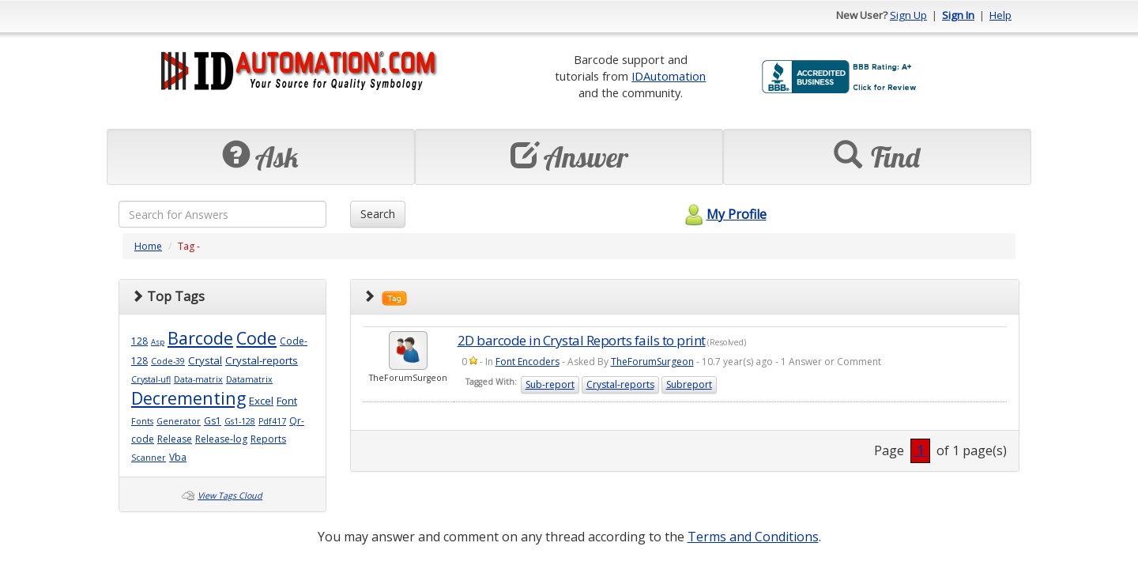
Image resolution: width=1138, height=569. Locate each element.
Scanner (148, 457)
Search (377, 213)
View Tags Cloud (230, 495)
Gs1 (212, 421)
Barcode (200, 337)
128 (139, 341)
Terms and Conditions (753, 536)
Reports (268, 439)
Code (256, 337)
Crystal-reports (261, 360)
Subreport (689, 384)
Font (287, 401)
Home (148, 246)
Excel (261, 401)
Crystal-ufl (151, 379)
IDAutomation (668, 76)
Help (1000, 15)
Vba (178, 457)
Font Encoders (528, 361)
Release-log (221, 439)
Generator (178, 421)
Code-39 (168, 361)
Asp (157, 342)
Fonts (142, 421)
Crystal (205, 360)
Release (174, 439)
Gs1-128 (239, 421)
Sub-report (550, 384)
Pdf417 (272, 421)
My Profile (723, 214)
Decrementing (188, 397)
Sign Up (908, 15)
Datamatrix (249, 379)
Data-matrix (198, 379)
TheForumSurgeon (652, 361)
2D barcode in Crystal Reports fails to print (582, 340)
